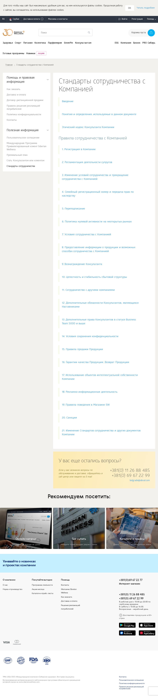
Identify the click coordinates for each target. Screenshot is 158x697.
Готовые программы (13, 54)
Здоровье (8, 43)
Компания (126, 43)
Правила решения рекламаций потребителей (23, 108)
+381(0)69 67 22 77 (130, 580)
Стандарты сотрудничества (21, 166)
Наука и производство (12, 590)
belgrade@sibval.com (140, 481)
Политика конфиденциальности (24, 115)
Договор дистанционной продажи (25, 101)
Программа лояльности (42, 585)
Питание (27, 43)
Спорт (18, 43)
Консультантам (83, 43)
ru (3, 20)
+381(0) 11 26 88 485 (130, 471)
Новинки (30, 54)
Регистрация (137, 20)
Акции (41, 54)
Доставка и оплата (33, 19)
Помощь (150, 20)
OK (129, 8)
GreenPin (68, 43)
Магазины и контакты (58, 20)
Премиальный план (17, 156)
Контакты (12, 120)
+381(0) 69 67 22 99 (131, 476)
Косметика (40, 43)
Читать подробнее (145, 8)
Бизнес (136, 43)
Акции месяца (38, 590)
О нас (5, 585)
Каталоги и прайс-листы (42, 594)
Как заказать (13, 90)
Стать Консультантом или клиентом (25, 161)
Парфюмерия (55, 43)
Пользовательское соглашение (23, 138)
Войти (124, 20)
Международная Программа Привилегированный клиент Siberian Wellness (26, 147)
